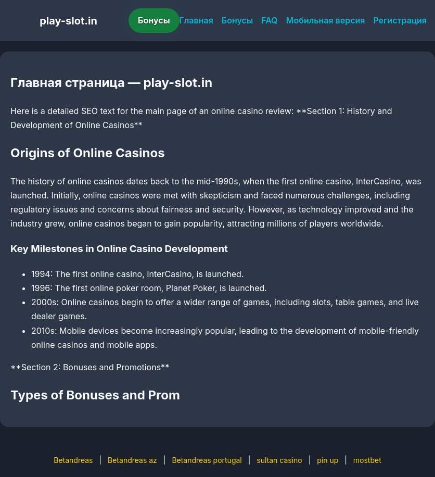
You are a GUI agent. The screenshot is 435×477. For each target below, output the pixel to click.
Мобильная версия (325, 20)
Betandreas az (132, 460)
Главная (196, 20)
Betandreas (73, 460)
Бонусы (154, 20)
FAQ (269, 20)
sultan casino (279, 460)
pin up (327, 460)
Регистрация (400, 20)
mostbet (367, 460)
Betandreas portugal (206, 460)
